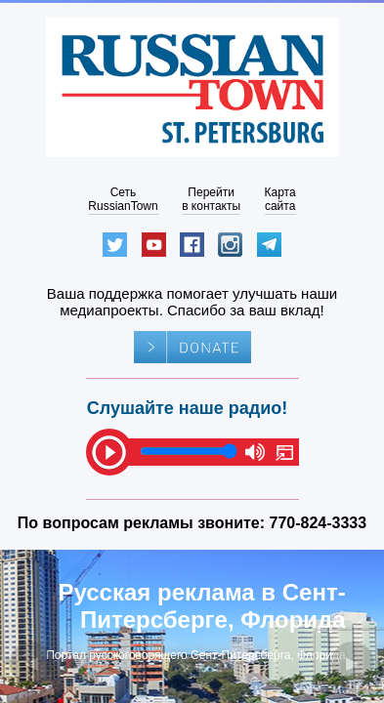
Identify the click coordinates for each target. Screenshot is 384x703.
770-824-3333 (318, 523)
